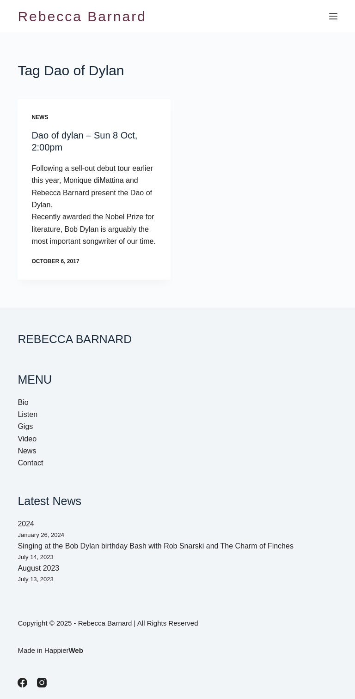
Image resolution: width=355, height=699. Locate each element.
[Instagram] (42, 682)
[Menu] (333, 16)
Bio (23, 402)
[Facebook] (22, 682)
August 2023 (38, 568)
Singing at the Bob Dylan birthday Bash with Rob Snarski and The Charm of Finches (155, 546)
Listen (27, 414)
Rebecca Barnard (82, 16)
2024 (26, 524)
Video (27, 439)
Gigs (25, 426)
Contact (30, 463)
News (39, 117)
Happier (63, 650)
